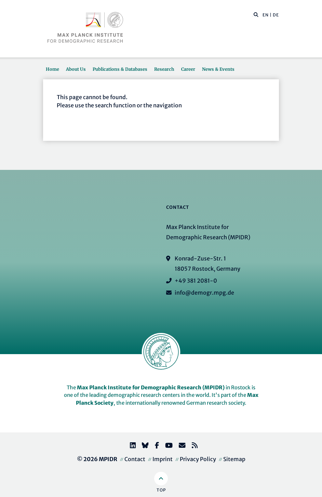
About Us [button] (76, 69)
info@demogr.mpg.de (204, 292)
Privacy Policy (198, 459)
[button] (256, 14)
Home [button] (52, 69)
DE (276, 14)
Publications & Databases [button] (120, 69)
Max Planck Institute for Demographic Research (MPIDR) (151, 387)
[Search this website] (252, 15)
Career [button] (188, 69)
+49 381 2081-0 (196, 280)
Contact (134, 459)
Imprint (162, 459)
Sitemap (234, 459)
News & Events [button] (218, 69)
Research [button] (164, 69)
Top (161, 490)
